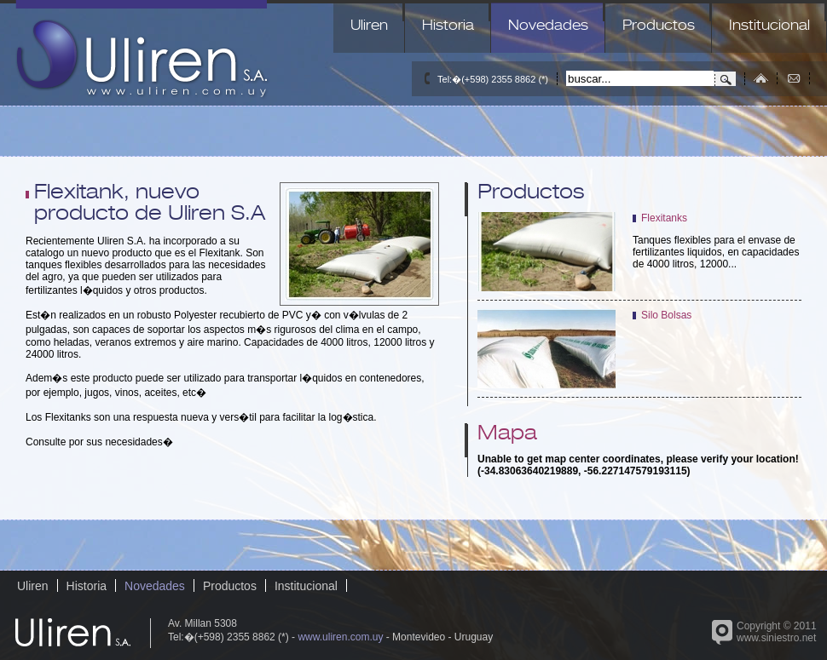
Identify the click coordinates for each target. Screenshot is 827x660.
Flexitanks (664, 218)
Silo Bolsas (666, 315)
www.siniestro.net (776, 638)
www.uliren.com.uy (340, 637)
